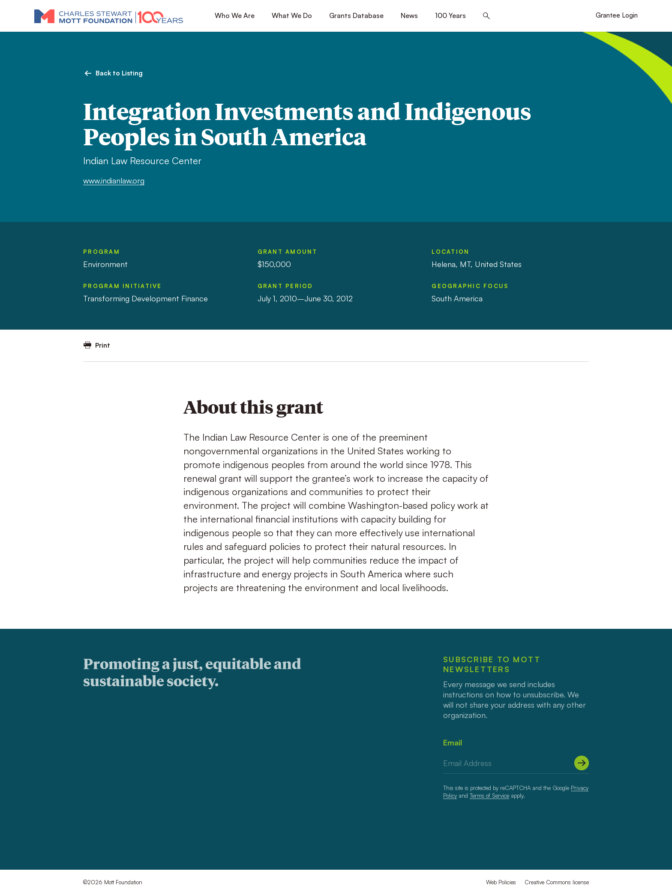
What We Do (292, 15)
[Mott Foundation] (108, 16)
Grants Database (356, 15)
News (409, 15)
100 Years (450, 15)
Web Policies (501, 882)
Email (452, 742)
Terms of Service (489, 795)
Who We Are (235, 15)
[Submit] (581, 763)
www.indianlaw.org (113, 180)
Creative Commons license (557, 882)
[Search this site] (486, 16)
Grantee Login (617, 15)
